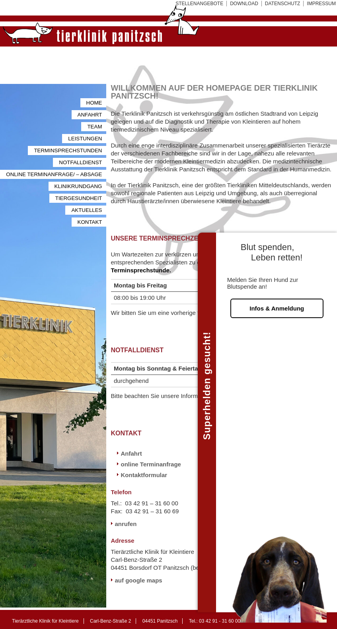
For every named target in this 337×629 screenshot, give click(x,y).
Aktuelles (86, 210)
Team (94, 127)
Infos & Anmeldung (276, 298)
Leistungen (85, 139)
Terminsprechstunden (68, 150)
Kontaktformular (144, 475)
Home (94, 103)
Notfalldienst (80, 162)
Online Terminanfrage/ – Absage (54, 174)
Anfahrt (90, 115)
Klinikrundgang (78, 186)
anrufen (126, 523)
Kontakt (90, 222)
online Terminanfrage (151, 464)
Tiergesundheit (78, 198)
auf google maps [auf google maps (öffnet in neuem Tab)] (138, 580)
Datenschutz (282, 3)
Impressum (321, 3)
